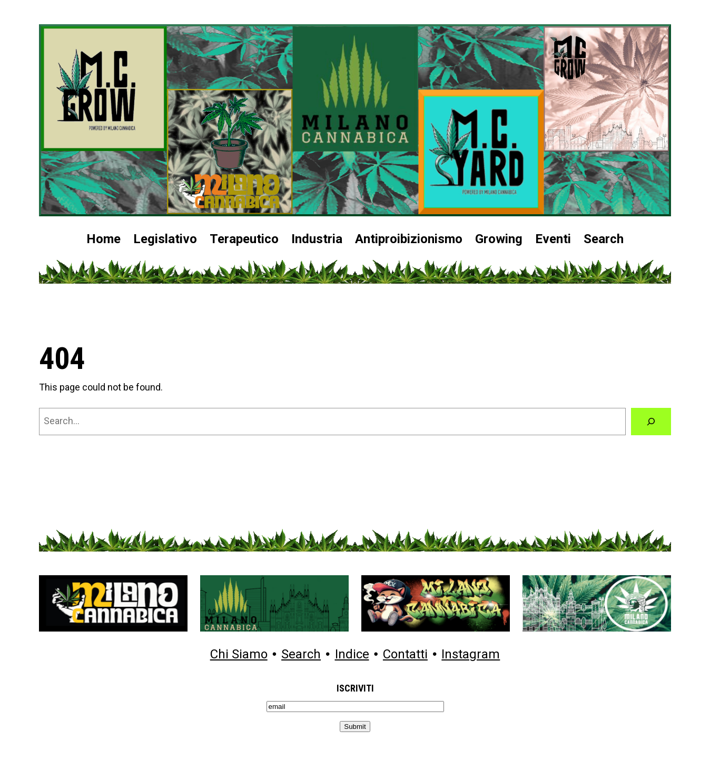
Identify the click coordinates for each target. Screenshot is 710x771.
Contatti (405, 654)
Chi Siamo (239, 654)
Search (301, 654)
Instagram (470, 654)
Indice (352, 654)
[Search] (651, 421)
